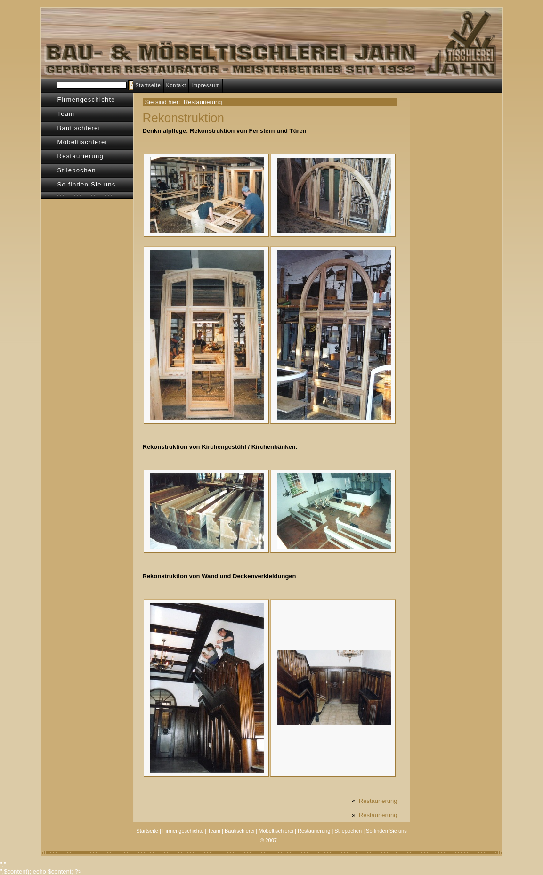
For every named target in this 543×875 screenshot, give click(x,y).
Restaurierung (80, 156)
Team (66, 113)
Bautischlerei (78, 127)
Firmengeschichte (86, 99)
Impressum (205, 85)
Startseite (148, 85)
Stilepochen (76, 170)
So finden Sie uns (86, 184)
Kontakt (176, 85)
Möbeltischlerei (82, 142)
